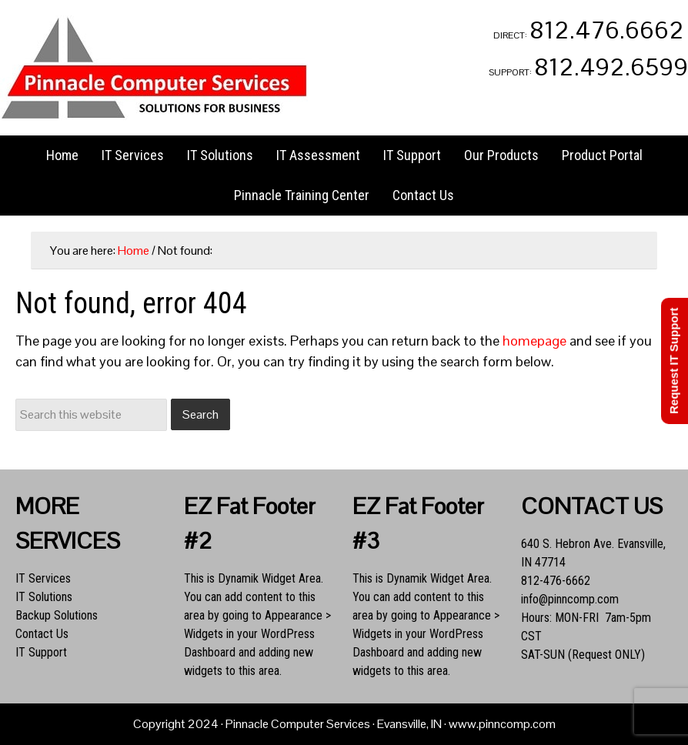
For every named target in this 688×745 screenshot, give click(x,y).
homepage (534, 340)
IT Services (43, 578)
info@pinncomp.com (570, 599)
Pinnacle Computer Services (154, 67)
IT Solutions (43, 597)
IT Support (41, 652)
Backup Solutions (56, 615)
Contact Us (41, 633)
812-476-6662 (555, 580)
